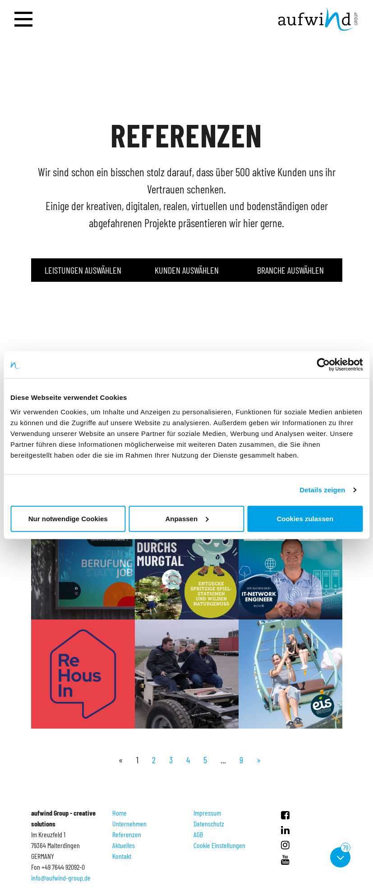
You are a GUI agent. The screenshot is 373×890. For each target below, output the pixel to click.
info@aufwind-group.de (61, 877)
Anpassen (186, 518)
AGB (198, 834)
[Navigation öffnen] (23, 20)
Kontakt (121, 856)
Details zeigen (322, 490)
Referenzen (126, 834)
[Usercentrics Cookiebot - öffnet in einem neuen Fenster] (323, 365)
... (223, 759)
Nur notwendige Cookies (68, 518)
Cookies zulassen (304, 518)
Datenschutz (208, 823)
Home (119, 812)
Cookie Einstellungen (219, 845)
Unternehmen (129, 823)
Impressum (207, 812)
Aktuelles (123, 845)
